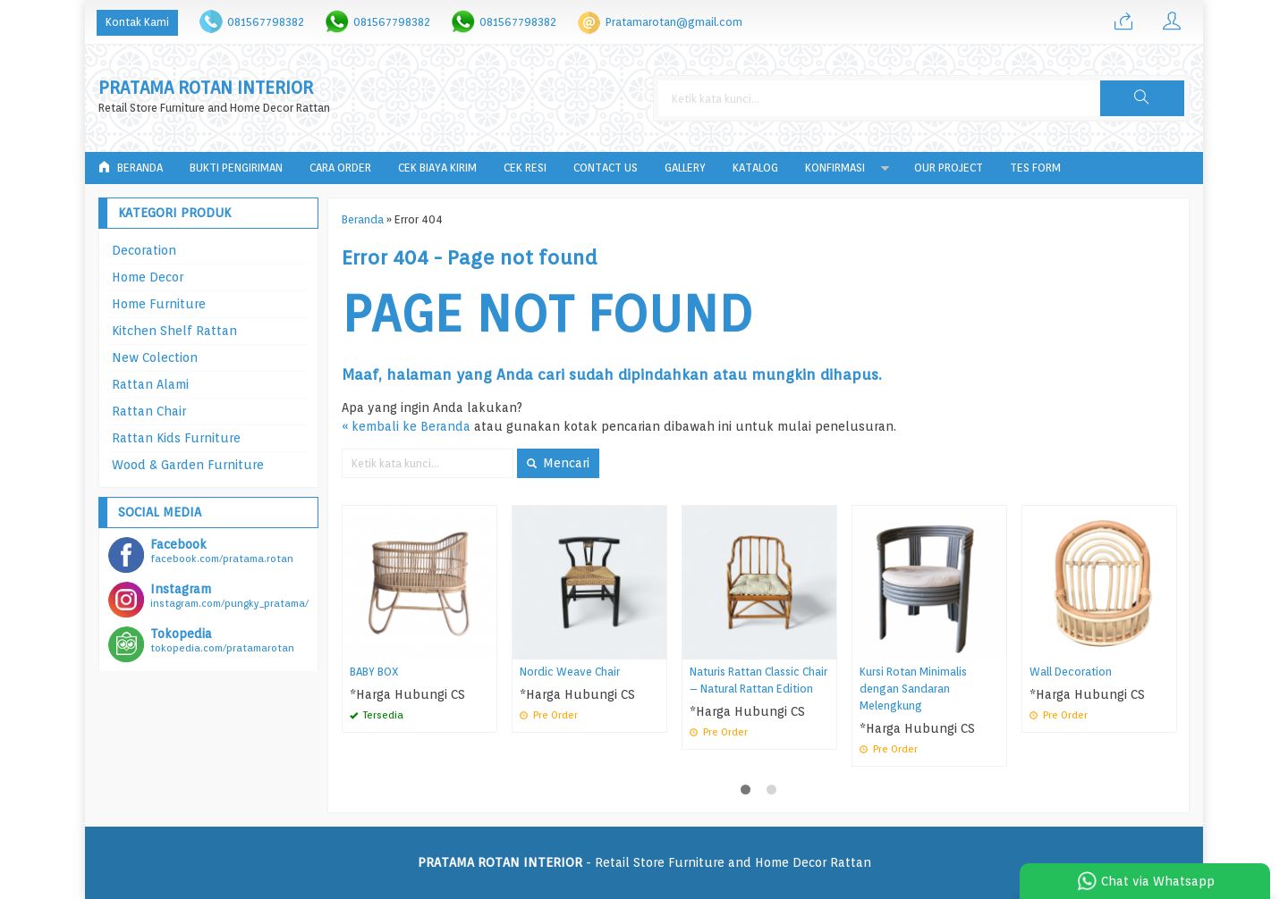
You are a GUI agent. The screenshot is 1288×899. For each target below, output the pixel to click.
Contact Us (605, 167)
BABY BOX (374, 671)
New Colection (155, 357)
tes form (1035, 167)
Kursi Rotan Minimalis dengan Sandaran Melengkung (913, 688)
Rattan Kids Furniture (176, 438)
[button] (1142, 98)
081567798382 (265, 22)
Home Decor (147, 277)
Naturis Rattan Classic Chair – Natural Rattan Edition (758, 680)
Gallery (685, 167)
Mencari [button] (558, 463)
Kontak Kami (137, 22)
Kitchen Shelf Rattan (174, 330)
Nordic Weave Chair (570, 671)
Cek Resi (525, 167)
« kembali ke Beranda (406, 426)
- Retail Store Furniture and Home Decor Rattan (644, 862)
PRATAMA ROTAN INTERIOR (205, 88)
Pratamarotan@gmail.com (674, 22)
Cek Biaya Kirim (437, 167)
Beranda (130, 167)
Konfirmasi (835, 167)
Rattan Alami (150, 384)
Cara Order (340, 167)
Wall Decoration (1071, 671)
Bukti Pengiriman (236, 167)
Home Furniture (159, 304)
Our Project (948, 167)
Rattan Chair (149, 411)
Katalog (755, 167)
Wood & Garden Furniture (188, 465)
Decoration (144, 250)
